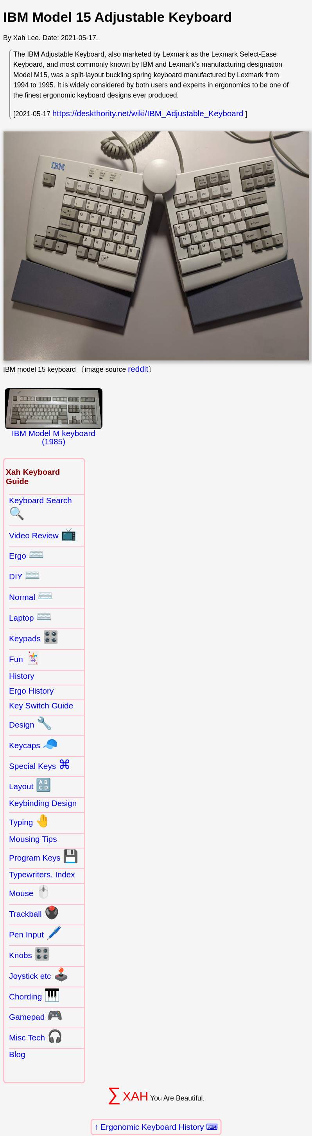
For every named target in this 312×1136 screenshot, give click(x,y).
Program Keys (43, 856)
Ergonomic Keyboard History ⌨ (159, 1126)
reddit (138, 368)
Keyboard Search (40, 508)
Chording (34, 995)
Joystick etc (39, 974)
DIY (24, 575)
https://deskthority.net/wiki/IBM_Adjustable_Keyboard (148, 113)
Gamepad (36, 1015)
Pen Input (35, 933)
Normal (31, 595)
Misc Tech (36, 1036)
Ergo (26, 554)
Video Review (42, 534)
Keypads (34, 637)
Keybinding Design (43, 803)
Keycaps (33, 744)
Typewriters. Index (42, 874)
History (21, 675)
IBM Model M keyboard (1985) (53, 417)
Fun (25, 657)
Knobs (29, 953)
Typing (30, 820)
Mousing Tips (33, 838)
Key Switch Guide (41, 705)
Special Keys (40, 764)
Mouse (30, 891)
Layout (30, 784)
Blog (17, 1054)
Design (30, 723)
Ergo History (31, 690)
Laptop (30, 616)
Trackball (34, 912)
